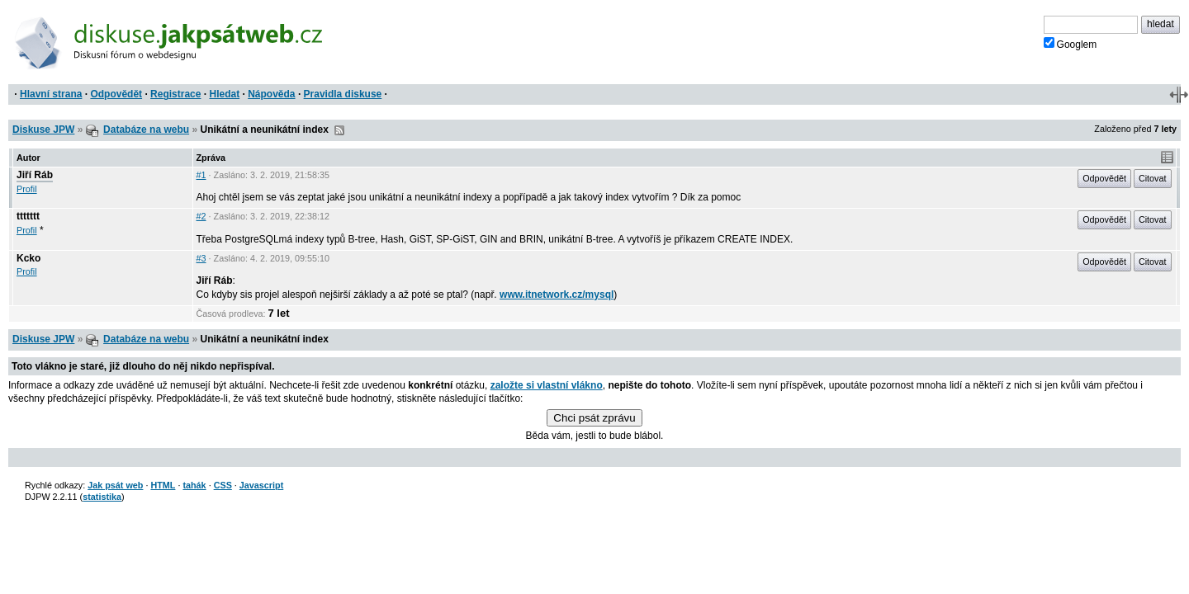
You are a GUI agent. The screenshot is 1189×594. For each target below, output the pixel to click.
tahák (194, 485)
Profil (27, 189)
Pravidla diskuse (343, 94)
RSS (339, 130)
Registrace (175, 94)
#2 (201, 216)
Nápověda (271, 94)
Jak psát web (115, 485)
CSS (223, 485)
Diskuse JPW (43, 129)
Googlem (1070, 43)
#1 (201, 175)
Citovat (1153, 178)
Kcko (28, 258)
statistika (102, 497)
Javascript (261, 485)
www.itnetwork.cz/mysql (556, 294)
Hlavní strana (51, 94)
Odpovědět (116, 94)
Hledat (224, 94)
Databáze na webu (146, 129)
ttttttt (28, 216)
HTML (162, 485)
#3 (201, 258)
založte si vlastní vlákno (546, 385)
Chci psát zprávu (594, 418)
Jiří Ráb (35, 175)
